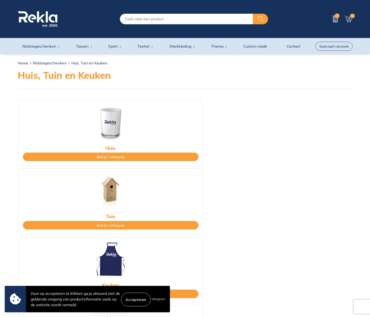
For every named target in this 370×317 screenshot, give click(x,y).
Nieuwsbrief (112, 263)
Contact (194, 240)
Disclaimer (281, 255)
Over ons (110, 240)
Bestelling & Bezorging (207, 248)
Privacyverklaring (287, 248)
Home (23, 63)
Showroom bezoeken (120, 278)
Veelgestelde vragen (120, 270)
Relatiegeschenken (50, 63)
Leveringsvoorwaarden (292, 263)
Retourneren (198, 263)
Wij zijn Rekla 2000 (119, 255)
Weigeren (158, 299)
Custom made (255, 46)
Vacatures (110, 248)
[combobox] (186, 19)
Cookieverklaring (286, 240)
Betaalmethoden (202, 255)
